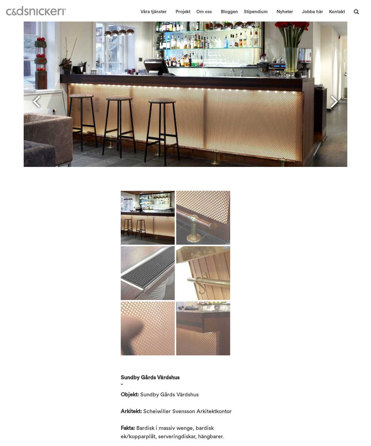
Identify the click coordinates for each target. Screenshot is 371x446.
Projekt (183, 12)
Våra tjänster (154, 12)
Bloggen (229, 12)
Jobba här (312, 12)
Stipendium (256, 12)
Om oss (204, 12)
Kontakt (337, 12)
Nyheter (285, 12)
